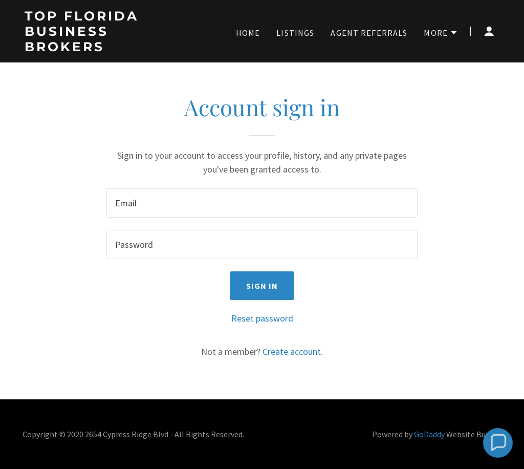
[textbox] (262, 203)
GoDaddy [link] (429, 434)
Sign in (262, 286)
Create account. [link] (293, 351)
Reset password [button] (262, 318)
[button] (441, 33)
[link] (108, 48)
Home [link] (248, 33)
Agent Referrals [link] (369, 33)
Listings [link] (295, 33)
